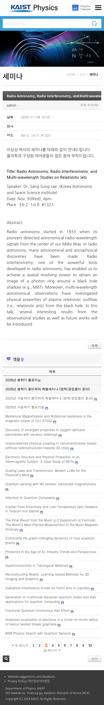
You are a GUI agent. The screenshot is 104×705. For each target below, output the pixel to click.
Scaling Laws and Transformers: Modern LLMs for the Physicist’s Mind (45, 472)
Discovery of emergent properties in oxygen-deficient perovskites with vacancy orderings (45, 432)
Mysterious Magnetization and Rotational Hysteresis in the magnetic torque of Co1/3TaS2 (48, 418)
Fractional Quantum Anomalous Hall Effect (37, 610)
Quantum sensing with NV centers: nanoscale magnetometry (50, 484)
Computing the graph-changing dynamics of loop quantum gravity (49, 540)
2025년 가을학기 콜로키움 (24, 407)
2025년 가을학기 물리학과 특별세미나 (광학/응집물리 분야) (49, 398)
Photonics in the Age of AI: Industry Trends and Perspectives (50, 551)
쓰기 (94, 658)
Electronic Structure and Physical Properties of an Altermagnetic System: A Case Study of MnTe (42, 459)
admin (11, 105)
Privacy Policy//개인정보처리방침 (29, 681)
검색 (6, 658)
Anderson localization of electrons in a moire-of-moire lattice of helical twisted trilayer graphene (51, 621)
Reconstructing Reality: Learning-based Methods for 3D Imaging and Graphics (47, 576)
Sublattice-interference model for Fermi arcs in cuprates (47, 587)
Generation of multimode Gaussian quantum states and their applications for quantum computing (50, 599)
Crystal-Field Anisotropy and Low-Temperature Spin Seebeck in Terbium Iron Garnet (51, 508)
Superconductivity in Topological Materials (36, 565)
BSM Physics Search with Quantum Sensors (38, 633)
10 (90, 645)
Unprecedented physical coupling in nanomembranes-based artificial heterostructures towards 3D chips (50, 445)
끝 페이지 (52, 650)
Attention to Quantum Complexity (30, 497)
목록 (94, 345)
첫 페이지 (20, 645)
